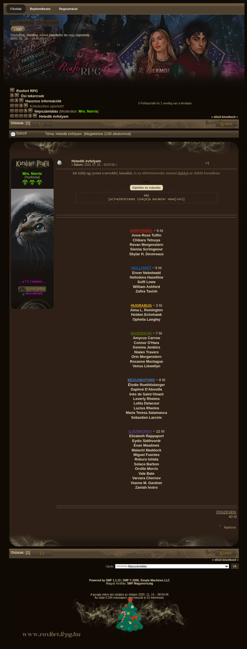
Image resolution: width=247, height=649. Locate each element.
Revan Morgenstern (146, 245)
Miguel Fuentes (147, 455)
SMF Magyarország (140, 583)
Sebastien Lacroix (146, 418)
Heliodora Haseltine (146, 277)
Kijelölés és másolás (146, 187)
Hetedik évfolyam (54, 117)
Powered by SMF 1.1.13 (105, 580)
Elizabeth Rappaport (146, 436)
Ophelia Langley (147, 320)
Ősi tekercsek (32, 96)
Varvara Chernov (146, 478)
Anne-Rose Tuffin (146, 235)
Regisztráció (68, 9)
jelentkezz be (58, 35)
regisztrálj (82, 35)
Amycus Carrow (146, 338)
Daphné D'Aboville (146, 389)
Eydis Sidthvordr (146, 441)
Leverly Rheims (146, 399)
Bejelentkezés (40, 9)
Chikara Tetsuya (146, 240)
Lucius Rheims (146, 408)
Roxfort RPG (27, 91)
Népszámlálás (46, 111)
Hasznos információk (44, 101)
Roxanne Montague (146, 362)
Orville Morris (146, 469)
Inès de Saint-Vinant (146, 394)
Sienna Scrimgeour (146, 249)
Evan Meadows (146, 445)
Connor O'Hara (146, 343)
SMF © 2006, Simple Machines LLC (146, 580)
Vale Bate (146, 474)
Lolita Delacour (146, 403)
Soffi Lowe (147, 282)
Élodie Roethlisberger (146, 385)
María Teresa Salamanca (146, 413)
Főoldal (16, 9)
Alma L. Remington (146, 310)
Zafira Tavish (146, 291)
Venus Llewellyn (147, 366)
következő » (230, 117)
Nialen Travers (146, 352)
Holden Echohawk (146, 315)
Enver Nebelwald (146, 273)
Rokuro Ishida (146, 459)
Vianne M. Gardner (146, 483)
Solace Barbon (146, 464)
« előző (216, 117)
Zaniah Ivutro (146, 488)
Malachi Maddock (146, 450)
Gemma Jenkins (146, 347)
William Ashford (146, 287)
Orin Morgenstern (147, 357)
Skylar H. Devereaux (146, 254)
